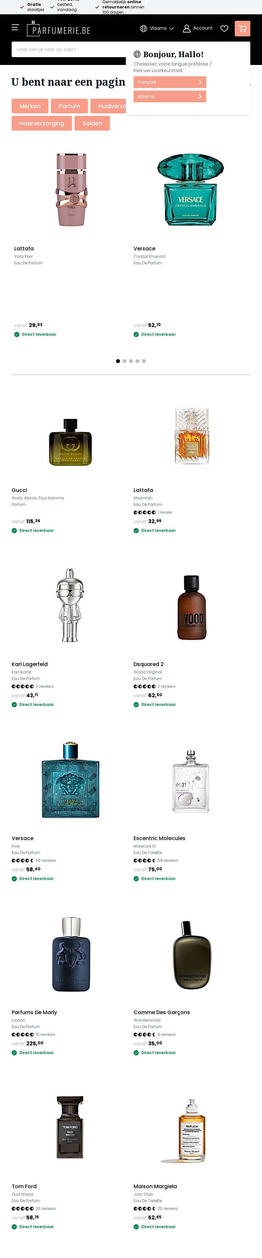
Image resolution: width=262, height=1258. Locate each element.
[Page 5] (144, 361)
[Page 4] (137, 361)
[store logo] (58, 26)
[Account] (198, 28)
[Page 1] (118, 361)
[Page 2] (124, 361)
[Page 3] (131, 361)
